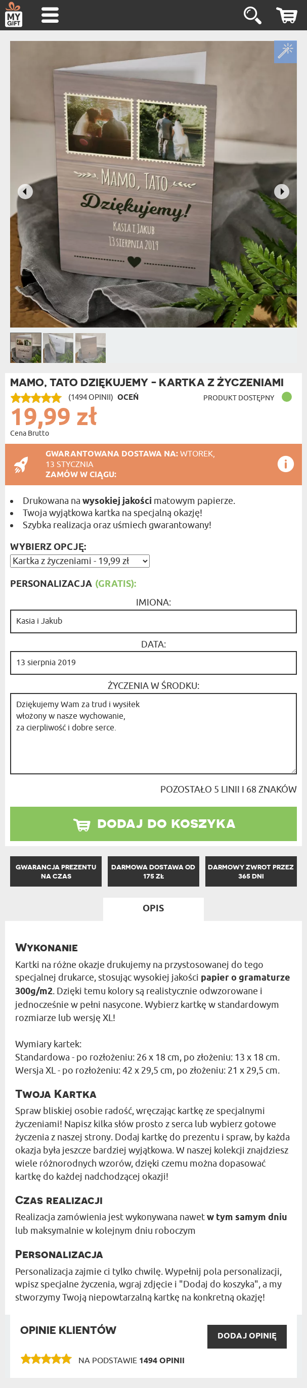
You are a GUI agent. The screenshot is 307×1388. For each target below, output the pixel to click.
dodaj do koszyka (166, 822)
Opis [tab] (153, 909)
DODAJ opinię (247, 1336)
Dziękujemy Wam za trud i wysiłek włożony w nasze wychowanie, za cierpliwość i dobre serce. (153, 733)
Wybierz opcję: (48, 547)
